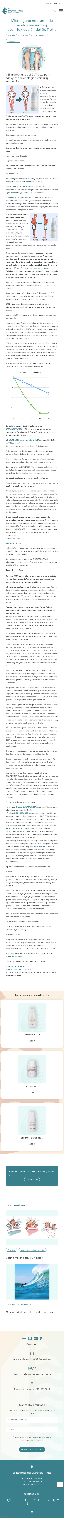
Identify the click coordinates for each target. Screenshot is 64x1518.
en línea (18, 956)
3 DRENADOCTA (21, 813)
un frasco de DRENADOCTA (25, 807)
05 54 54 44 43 (18, 966)
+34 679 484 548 (52, 4)
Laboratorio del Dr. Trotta (19, 969)
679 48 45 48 (32, 1179)
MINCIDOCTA (11, 543)
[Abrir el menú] (32, 1512)
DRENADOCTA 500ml (21, 186)
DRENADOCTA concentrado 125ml (22, 197)
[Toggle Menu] (61, 10)
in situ (10, 956)
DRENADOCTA (31, 181)
